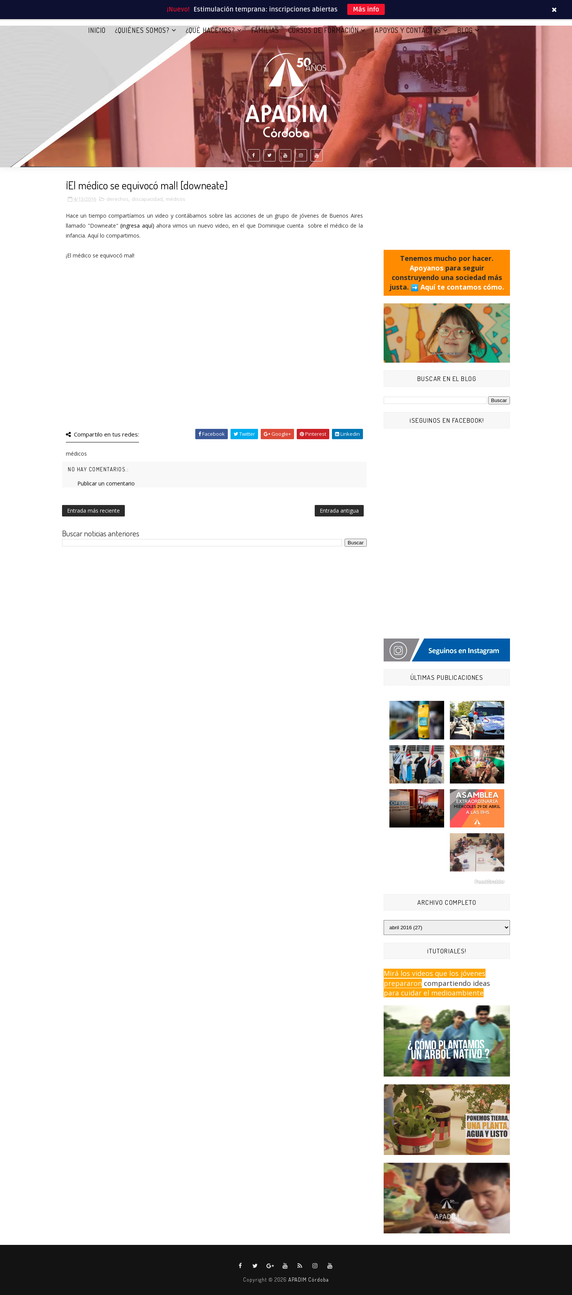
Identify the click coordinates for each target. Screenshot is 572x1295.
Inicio (97, 30)
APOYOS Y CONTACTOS (408, 30)
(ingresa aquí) (137, 225)
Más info (366, 9)
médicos (175, 198)
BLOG (465, 30)
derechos (117, 198)
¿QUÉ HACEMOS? (210, 30)
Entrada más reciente (93, 510)
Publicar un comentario (106, 483)
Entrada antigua (339, 510)
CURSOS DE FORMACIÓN (323, 30)
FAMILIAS (265, 30)
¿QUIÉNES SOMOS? (142, 30)
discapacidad (147, 198)
